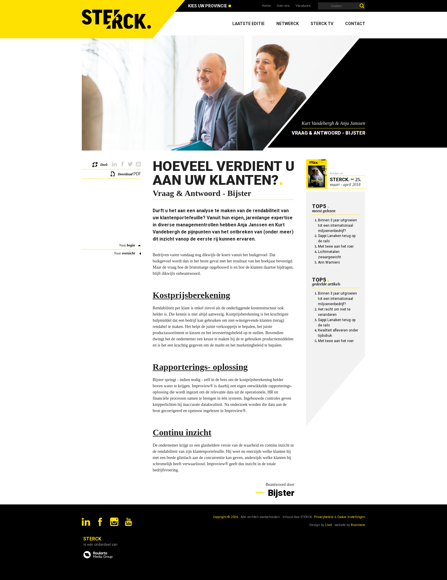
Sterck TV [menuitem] (322, 23)
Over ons (283, 6)
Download (125, 174)
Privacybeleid (323, 517)
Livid (328, 525)
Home (266, 6)
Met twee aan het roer (336, 246)
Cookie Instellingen (351, 517)
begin (131, 245)
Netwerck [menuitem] (287, 23)
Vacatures (303, 6)
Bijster (280, 493)
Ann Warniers (329, 262)
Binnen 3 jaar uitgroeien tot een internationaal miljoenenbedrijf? (337, 225)
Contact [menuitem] (355, 23)
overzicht (128, 253)
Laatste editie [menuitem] (248, 23)
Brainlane (358, 525)
